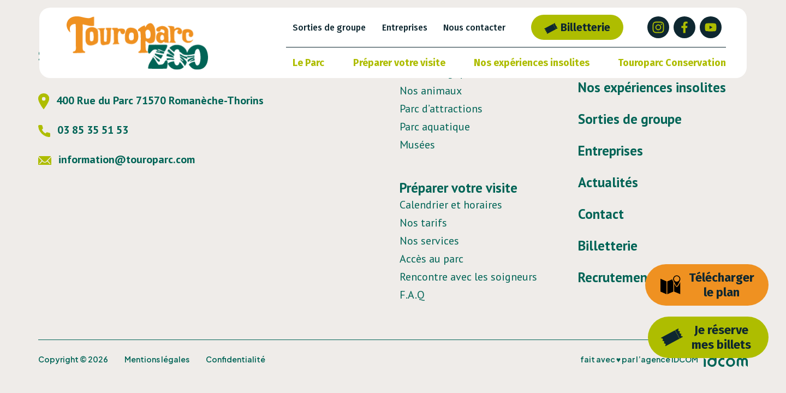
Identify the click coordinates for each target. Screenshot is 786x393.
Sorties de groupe (329, 27)
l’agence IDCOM (667, 359)
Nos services (429, 241)
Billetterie (577, 27)
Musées (417, 145)
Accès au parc (431, 259)
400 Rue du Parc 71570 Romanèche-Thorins (151, 100)
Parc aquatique (435, 127)
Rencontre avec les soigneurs (468, 277)
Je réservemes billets (706, 337)
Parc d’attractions (441, 109)
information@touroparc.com (116, 159)
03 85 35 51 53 (83, 130)
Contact (601, 214)
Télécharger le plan (707, 285)
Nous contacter (474, 27)
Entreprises (404, 27)
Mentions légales (156, 359)
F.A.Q (412, 295)
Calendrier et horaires (451, 205)
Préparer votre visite (399, 63)
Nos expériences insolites (532, 63)
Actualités (608, 182)
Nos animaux (431, 91)
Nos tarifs (423, 223)
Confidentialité (235, 359)
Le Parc (308, 63)
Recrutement (615, 277)
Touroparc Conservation (672, 63)
